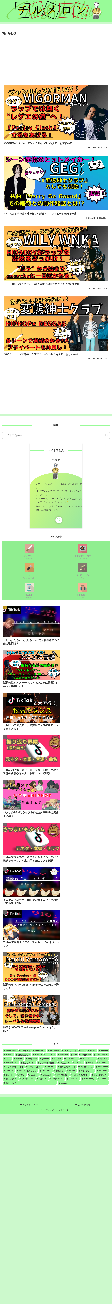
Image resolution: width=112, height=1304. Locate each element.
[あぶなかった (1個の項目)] (28, 1063)
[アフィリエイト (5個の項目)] (69, 1050)
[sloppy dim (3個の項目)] (85, 1055)
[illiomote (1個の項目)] (9, 1071)
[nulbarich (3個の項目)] (63, 1055)
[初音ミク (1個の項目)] (42, 1079)
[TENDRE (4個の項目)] (8, 1055)
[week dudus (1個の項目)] (102, 1067)
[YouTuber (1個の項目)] (50, 1067)
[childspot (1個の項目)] (47, 1075)
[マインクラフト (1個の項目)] (86, 1071)
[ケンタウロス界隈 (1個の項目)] (80, 1075)
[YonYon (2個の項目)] (18, 1059)
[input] (56, 435)
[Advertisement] (56, 58)
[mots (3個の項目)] (74, 1055)
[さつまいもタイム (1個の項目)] (34, 1067)
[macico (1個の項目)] (34, 1075)
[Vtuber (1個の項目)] (71, 1071)
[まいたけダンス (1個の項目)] (100, 1075)
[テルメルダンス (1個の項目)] (88, 1059)
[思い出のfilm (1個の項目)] (11, 1079)
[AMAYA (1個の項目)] (103, 1079)
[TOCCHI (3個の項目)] (37, 1055)
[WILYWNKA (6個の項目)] (39, 1050)
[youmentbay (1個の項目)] (89, 1079)
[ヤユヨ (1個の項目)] (90, 1063)
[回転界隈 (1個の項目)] (59, 1071)
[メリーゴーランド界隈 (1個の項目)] (14, 1067)
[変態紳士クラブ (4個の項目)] (23, 1055)
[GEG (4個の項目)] (82, 1050)
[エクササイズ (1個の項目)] (11, 1063)
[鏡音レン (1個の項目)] (9, 1075)
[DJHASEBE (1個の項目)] (62, 1075)
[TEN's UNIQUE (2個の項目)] (101, 1055)
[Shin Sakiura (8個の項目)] (10, 1050)
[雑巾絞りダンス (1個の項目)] (86, 1067)
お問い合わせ (82, 1104)
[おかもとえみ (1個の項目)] (30, 1083)
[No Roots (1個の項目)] (102, 1071)
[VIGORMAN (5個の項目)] (54, 1050)
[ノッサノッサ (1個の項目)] (27, 1079)
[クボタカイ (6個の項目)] (25, 1050)
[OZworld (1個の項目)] (57, 1059)
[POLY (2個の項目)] (7, 1059)
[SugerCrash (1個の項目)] (57, 1079)
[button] (106, 435)
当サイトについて (29, 1104)
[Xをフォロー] (58, 520)
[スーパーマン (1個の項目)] (71, 1059)
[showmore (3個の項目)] (49, 1055)
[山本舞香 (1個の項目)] (103, 1059)
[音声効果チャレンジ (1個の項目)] (67, 1067)
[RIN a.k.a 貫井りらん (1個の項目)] (27, 1071)
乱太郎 (56, 460)
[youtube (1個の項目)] (102, 1063)
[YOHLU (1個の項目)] (78, 1063)
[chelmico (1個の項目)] (83, 1083)
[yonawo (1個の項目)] (44, 1059)
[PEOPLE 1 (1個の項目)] (73, 1079)
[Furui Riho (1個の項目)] (46, 1071)
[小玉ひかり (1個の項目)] (64, 1063)
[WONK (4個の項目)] (92, 1050)
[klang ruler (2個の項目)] (32, 1059)
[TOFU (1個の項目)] (21, 1075)
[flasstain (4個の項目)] (103, 1050)
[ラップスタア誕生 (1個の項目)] (47, 1063)
